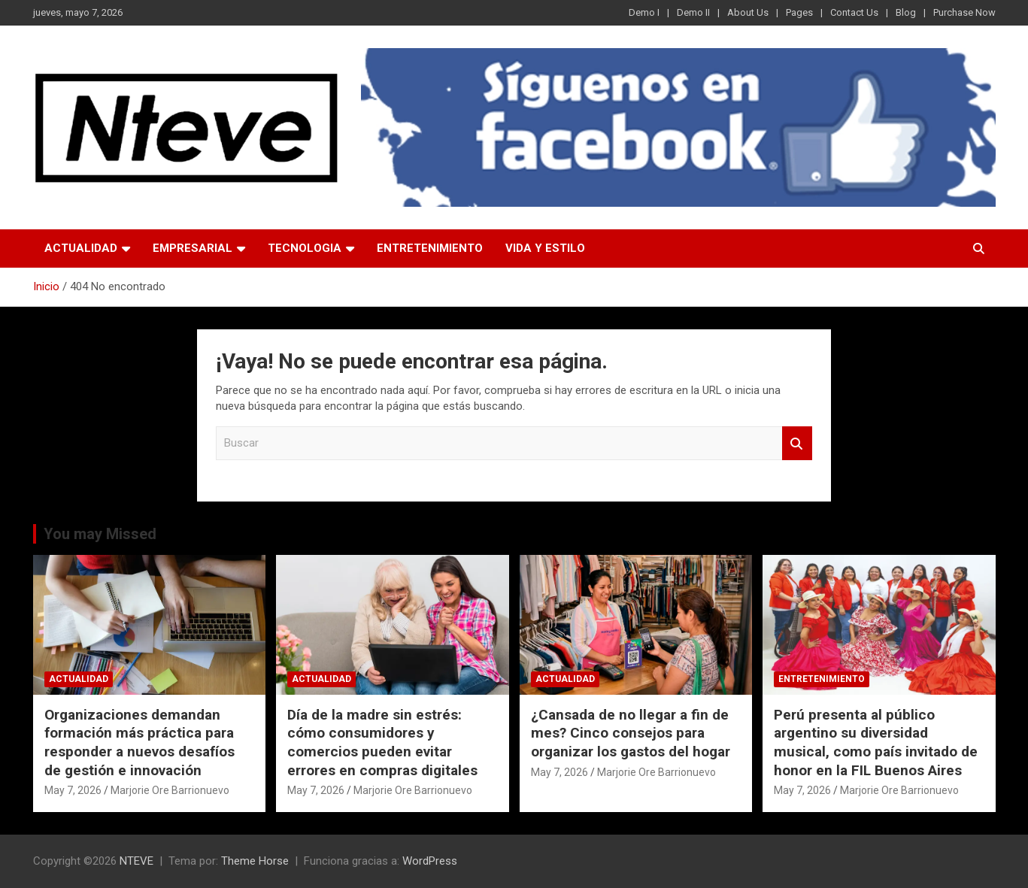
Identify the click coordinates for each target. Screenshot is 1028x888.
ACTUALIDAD (80, 248)
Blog (906, 12)
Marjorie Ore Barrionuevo (170, 790)
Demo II (693, 12)
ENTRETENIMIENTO (430, 248)
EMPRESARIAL (192, 248)
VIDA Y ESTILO (545, 248)
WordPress (429, 861)
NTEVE (136, 861)
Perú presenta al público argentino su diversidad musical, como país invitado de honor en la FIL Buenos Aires (876, 742)
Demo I (644, 12)
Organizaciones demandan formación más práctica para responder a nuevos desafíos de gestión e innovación (139, 742)
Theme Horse (255, 861)
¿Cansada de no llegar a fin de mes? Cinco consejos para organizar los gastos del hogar (630, 733)
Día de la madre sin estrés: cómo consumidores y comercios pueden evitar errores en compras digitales (382, 742)
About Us (748, 12)
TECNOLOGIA (304, 248)
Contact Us (854, 12)
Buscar (797, 443)
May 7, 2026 (73, 790)
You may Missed (100, 534)
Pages (799, 12)
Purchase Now (964, 12)
